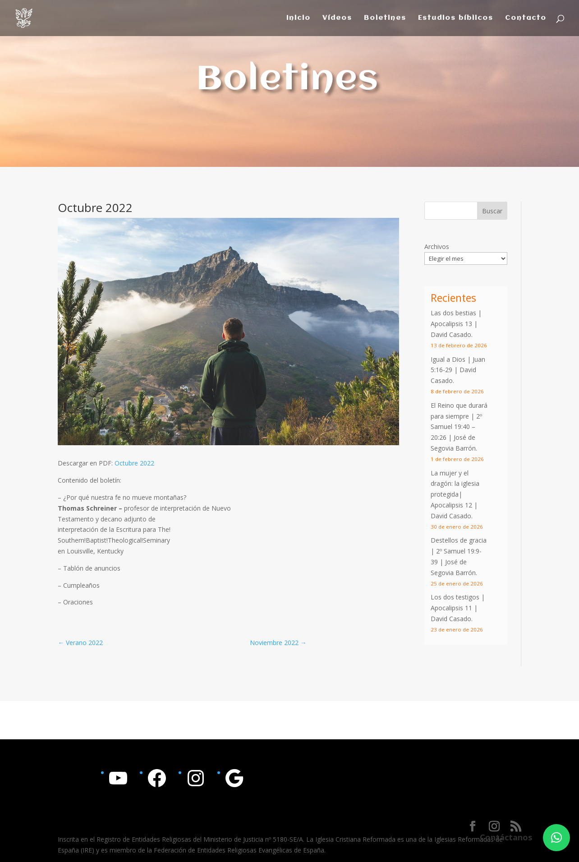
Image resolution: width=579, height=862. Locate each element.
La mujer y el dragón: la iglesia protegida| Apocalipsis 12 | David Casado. (455, 494)
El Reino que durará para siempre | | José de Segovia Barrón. (459, 426)
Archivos (436, 246)
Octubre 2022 (134, 463)
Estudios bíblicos (455, 18)
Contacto (526, 18)
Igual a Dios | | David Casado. (458, 370)
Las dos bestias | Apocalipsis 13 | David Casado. (456, 324)
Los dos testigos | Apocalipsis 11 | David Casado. (458, 608)
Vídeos (337, 18)
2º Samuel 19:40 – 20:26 (456, 427)
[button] (556, 837)
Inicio (298, 18)
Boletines (385, 18)
